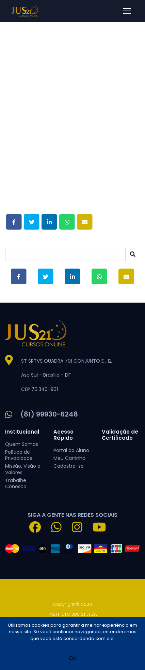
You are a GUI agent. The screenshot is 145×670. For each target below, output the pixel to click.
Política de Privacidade (19, 455)
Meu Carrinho (69, 458)
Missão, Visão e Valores (23, 469)
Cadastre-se (68, 466)
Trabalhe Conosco (16, 483)
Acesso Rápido (63, 434)
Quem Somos (21, 444)
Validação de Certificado (120, 434)
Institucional (22, 431)
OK (73, 658)
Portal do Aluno (71, 450)
